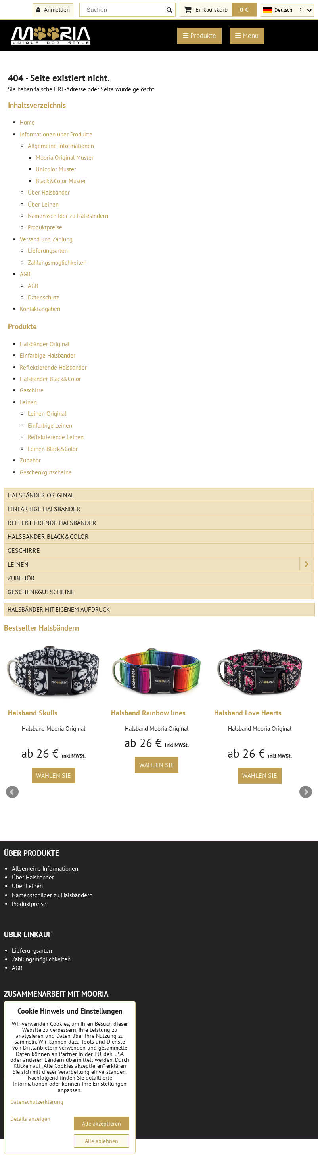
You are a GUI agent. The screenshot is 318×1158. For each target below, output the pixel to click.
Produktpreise (45, 227)
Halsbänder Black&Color (50, 379)
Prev (12, 792)
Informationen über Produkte (56, 134)
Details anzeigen (30, 1119)
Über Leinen (43, 204)
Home (27, 122)
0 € (244, 9)
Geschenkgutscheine (46, 472)
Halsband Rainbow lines (148, 712)
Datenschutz (43, 297)
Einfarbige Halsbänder (47, 355)
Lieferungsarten (48, 250)
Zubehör (30, 460)
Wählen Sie (53, 775)
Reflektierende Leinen (56, 437)
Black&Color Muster (61, 181)
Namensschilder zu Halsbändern (68, 216)
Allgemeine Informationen (61, 146)
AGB (25, 274)
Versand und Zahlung (46, 239)
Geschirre (32, 390)
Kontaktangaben (40, 309)
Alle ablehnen (101, 1141)
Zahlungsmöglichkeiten (57, 262)
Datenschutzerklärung (36, 1101)
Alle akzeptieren (101, 1123)
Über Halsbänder (49, 192)
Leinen (28, 402)
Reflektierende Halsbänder (53, 367)
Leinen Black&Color (53, 449)
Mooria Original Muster (65, 157)
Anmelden (53, 9)
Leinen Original (47, 413)
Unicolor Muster (56, 169)
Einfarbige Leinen (50, 425)
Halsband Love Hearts (248, 712)
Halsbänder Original (44, 344)
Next (305, 792)
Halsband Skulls (32, 712)
